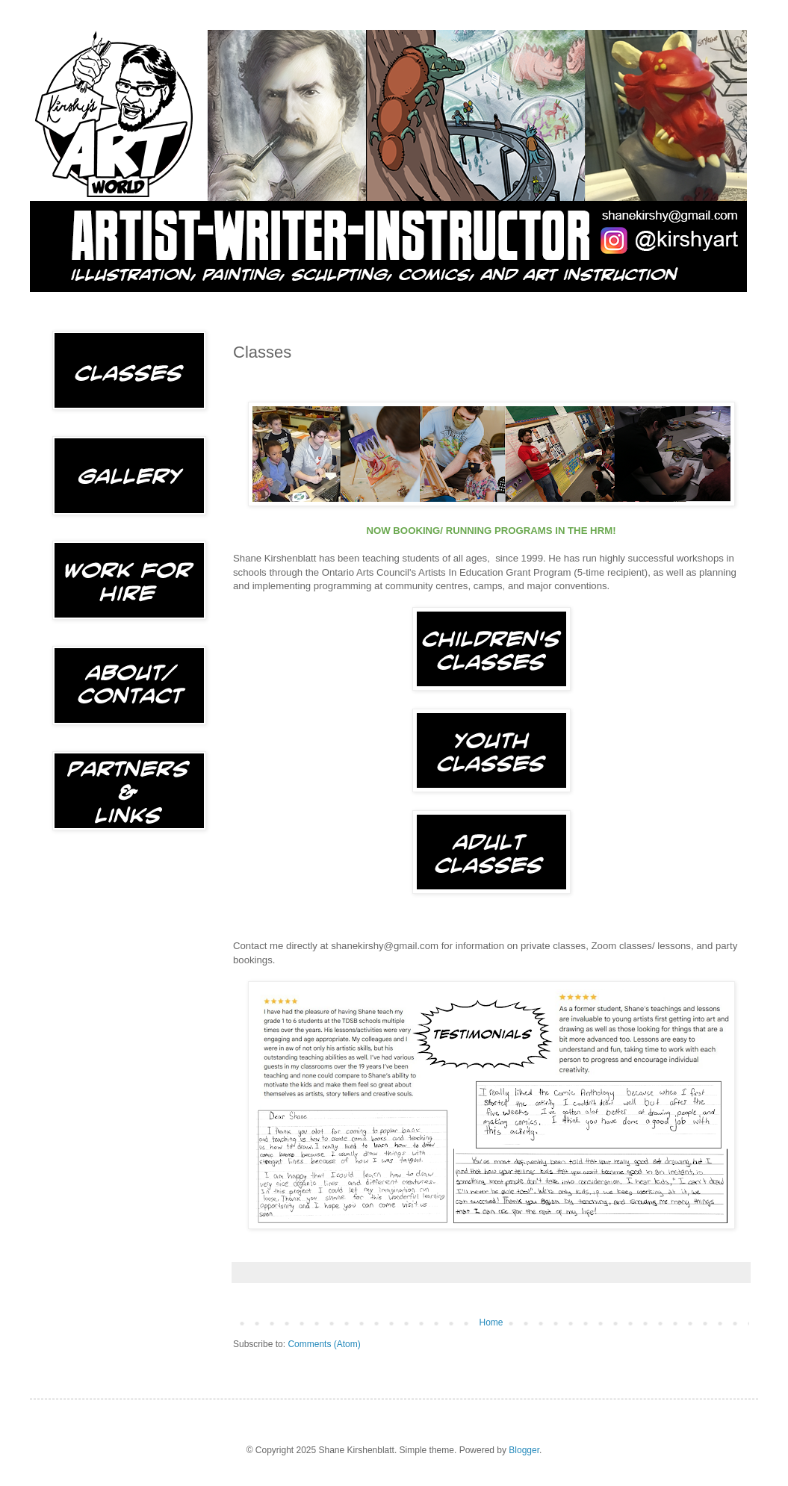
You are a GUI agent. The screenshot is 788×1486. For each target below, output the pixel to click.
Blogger (524, 1450)
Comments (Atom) (324, 1344)
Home (491, 1322)
